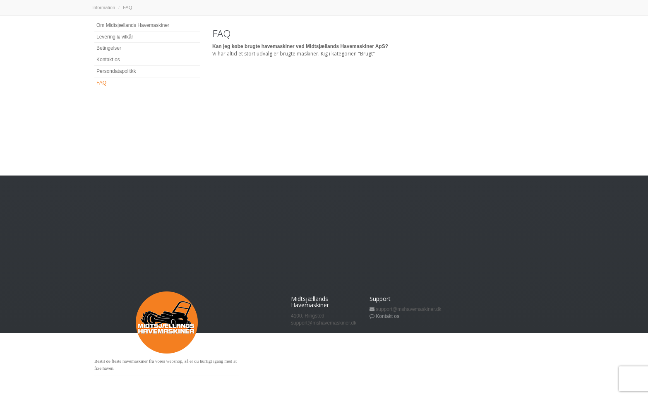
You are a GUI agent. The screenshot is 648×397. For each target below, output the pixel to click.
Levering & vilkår (114, 37)
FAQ (101, 83)
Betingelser (108, 48)
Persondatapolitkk (116, 71)
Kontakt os (108, 60)
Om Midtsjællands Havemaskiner (132, 25)
